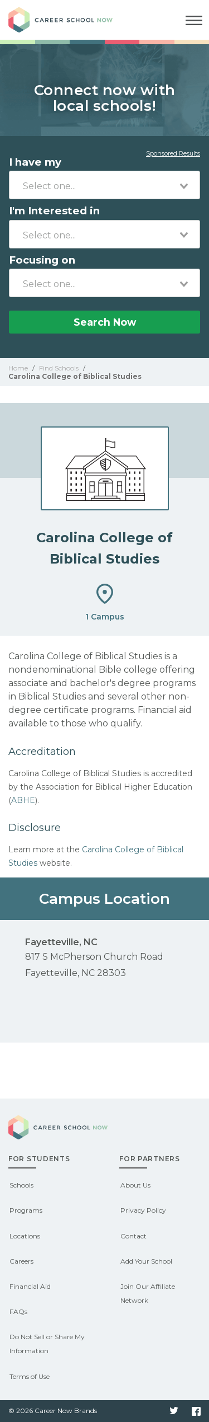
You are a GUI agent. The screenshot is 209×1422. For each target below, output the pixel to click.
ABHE (23, 800)
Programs (25, 1210)
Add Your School (146, 1261)
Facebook (196, 1411)
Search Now (105, 322)
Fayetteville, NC (61, 942)
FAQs (18, 1311)
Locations (24, 1236)
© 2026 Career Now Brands (52, 1410)
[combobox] (104, 185)
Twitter (173, 1411)
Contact (133, 1236)
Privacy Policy (143, 1210)
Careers (21, 1261)
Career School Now (69, 19)
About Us (135, 1185)
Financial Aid (30, 1286)
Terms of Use (29, 1376)
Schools (21, 1185)
